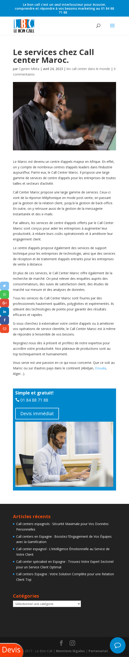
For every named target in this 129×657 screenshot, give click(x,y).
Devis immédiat (37, 413)
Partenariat (98, 651)
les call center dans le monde (88, 69)
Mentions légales (70, 651)
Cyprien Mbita (29, 69)
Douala (100, 368)
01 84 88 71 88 (34, 400)
